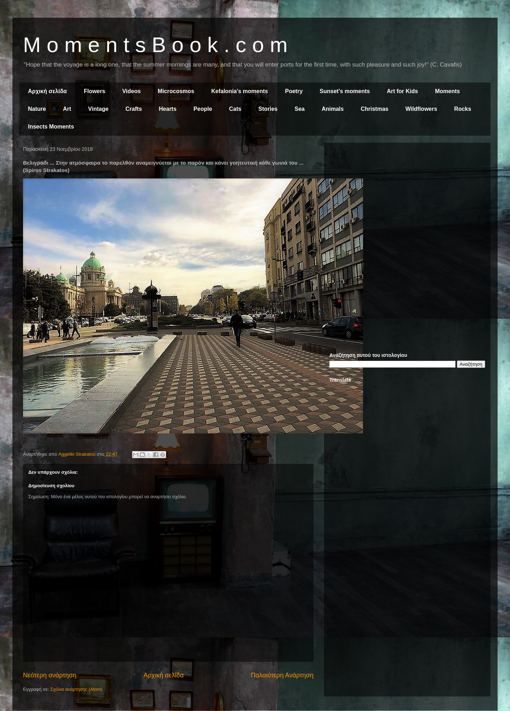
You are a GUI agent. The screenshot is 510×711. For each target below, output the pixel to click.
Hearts (168, 109)
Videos (131, 91)
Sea (300, 109)
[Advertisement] (407, 197)
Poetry (294, 91)
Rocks (462, 109)
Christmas (374, 109)
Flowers (94, 91)
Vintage (98, 109)
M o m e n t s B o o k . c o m (155, 45)
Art (67, 109)
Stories (268, 109)
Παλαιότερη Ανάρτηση (282, 675)
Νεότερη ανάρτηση (49, 675)
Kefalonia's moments (239, 91)
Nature (37, 109)
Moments (447, 91)
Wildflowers (421, 109)
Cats (235, 109)
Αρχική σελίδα (47, 91)
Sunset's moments (345, 91)
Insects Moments (51, 127)
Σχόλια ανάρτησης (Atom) (76, 689)
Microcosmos (176, 91)
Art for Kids (402, 91)
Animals (333, 109)
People (202, 109)
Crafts (133, 109)
